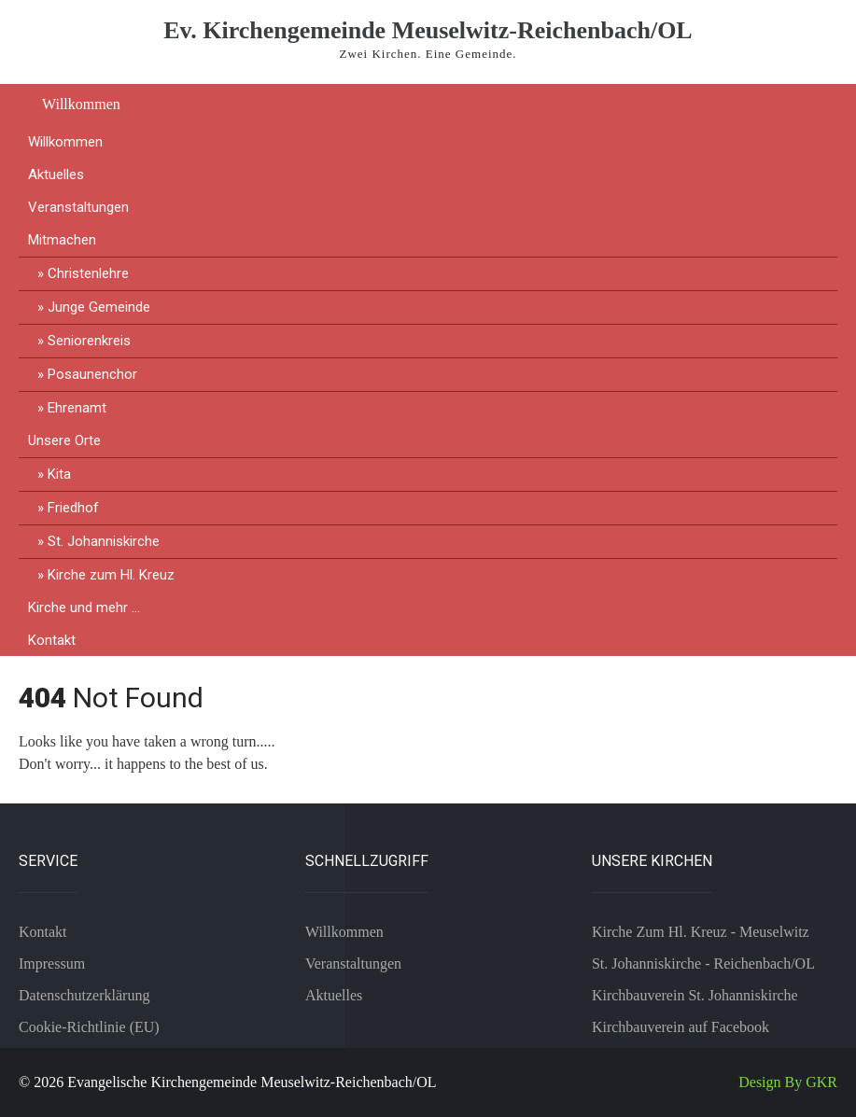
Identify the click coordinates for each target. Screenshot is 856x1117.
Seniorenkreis (89, 340)
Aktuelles (56, 174)
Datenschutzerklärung (84, 995)
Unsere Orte (64, 440)
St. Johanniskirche (104, 541)
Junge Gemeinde (99, 307)
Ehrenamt (77, 407)
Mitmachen (62, 239)
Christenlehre (88, 273)
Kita (59, 474)
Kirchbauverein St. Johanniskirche (695, 995)
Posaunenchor (92, 374)
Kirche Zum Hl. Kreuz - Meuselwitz (700, 932)
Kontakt (52, 640)
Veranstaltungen (78, 207)
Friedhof (73, 507)
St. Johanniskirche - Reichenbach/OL (703, 963)
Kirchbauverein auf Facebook (680, 1027)
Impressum (52, 963)
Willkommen (81, 104)
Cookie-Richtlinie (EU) (89, 1027)
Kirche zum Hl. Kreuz (111, 574)
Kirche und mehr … (84, 607)
